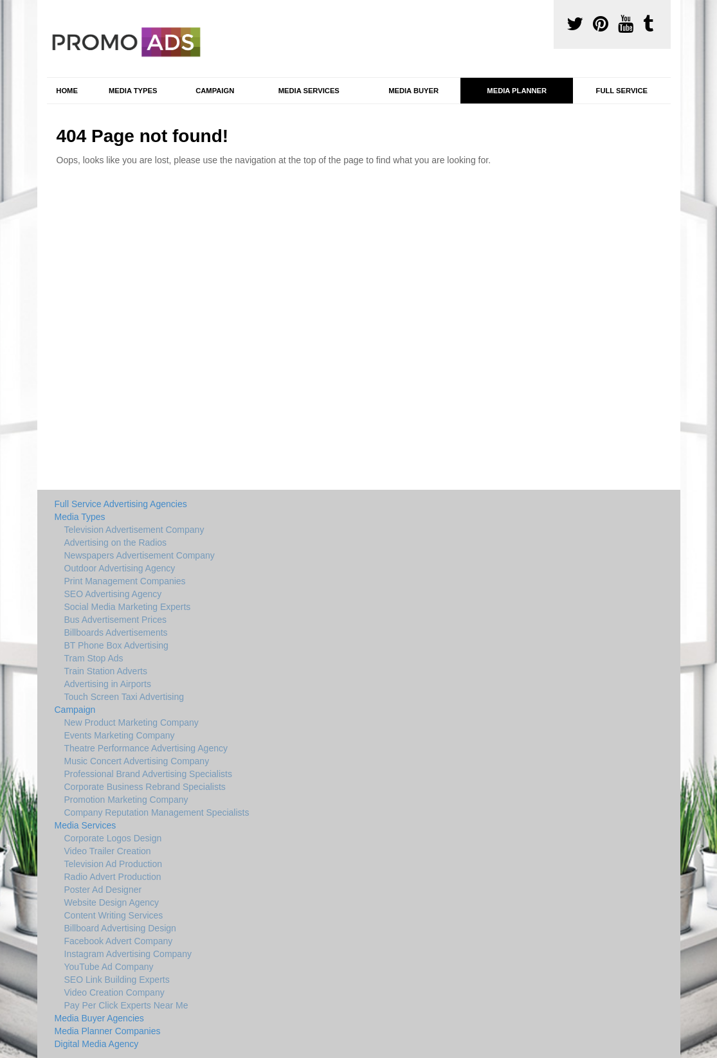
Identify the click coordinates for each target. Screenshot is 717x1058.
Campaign (214, 90)
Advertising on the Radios (115, 542)
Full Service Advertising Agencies (121, 504)
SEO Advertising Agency (113, 594)
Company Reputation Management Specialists (157, 812)
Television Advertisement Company (134, 530)
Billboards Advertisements (116, 632)
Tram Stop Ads (93, 658)
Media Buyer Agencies (99, 1018)
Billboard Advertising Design (120, 928)
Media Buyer (413, 90)
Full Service (622, 90)
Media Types (133, 90)
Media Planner (517, 90)
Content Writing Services (113, 915)
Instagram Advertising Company (128, 954)
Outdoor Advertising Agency (120, 568)
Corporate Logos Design (113, 838)
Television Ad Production (113, 864)
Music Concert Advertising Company (137, 761)
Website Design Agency (111, 902)
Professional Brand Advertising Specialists (148, 774)
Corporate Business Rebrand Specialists (145, 787)
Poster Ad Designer (103, 889)
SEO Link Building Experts (117, 979)
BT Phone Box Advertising (116, 645)
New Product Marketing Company (131, 722)
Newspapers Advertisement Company (139, 555)
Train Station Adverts (105, 671)
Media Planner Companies (108, 1031)
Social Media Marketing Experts (127, 607)
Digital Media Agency (97, 1044)
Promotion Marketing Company (126, 799)
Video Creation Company (114, 992)
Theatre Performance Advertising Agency (146, 748)
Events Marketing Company (119, 735)
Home (67, 90)
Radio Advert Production (112, 877)
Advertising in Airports (107, 684)
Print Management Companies (125, 581)
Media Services (309, 90)
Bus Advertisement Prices (115, 619)
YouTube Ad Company (109, 967)
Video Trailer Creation (107, 851)
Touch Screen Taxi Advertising (124, 697)
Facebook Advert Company (118, 941)
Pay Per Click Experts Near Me (126, 1005)
